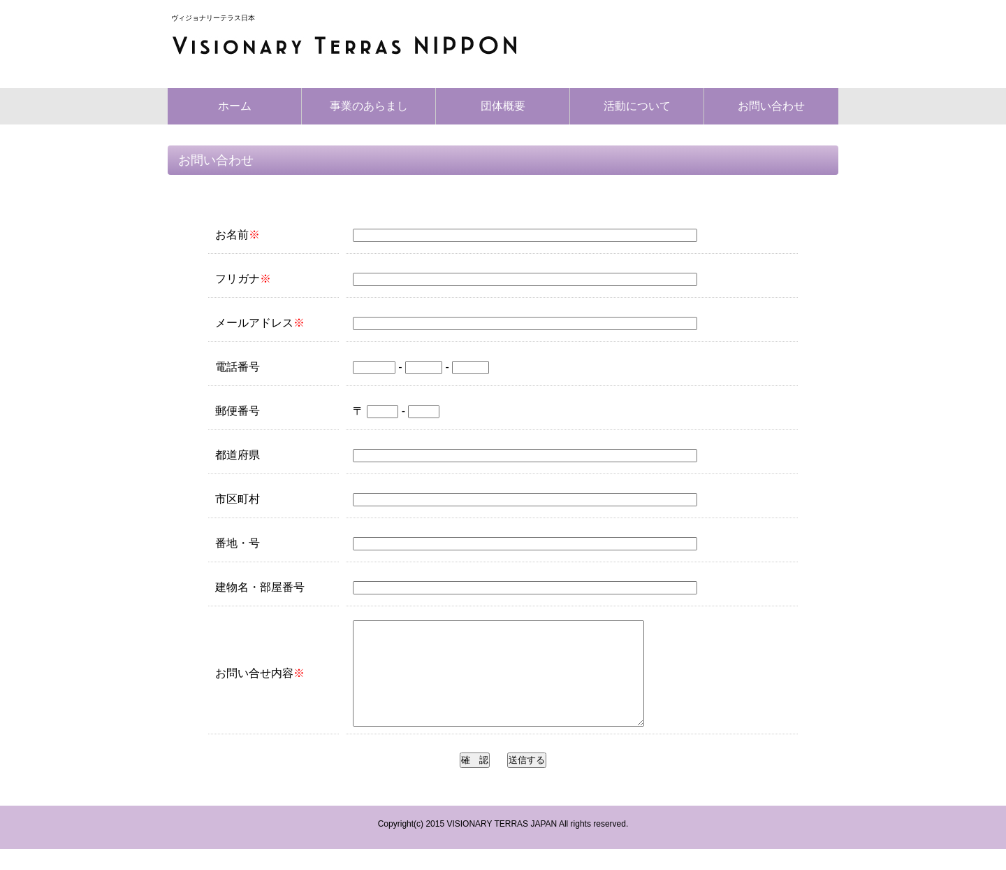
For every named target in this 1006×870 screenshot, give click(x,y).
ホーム (235, 106)
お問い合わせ (771, 106)
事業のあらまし (369, 106)
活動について (637, 106)
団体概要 (503, 106)
